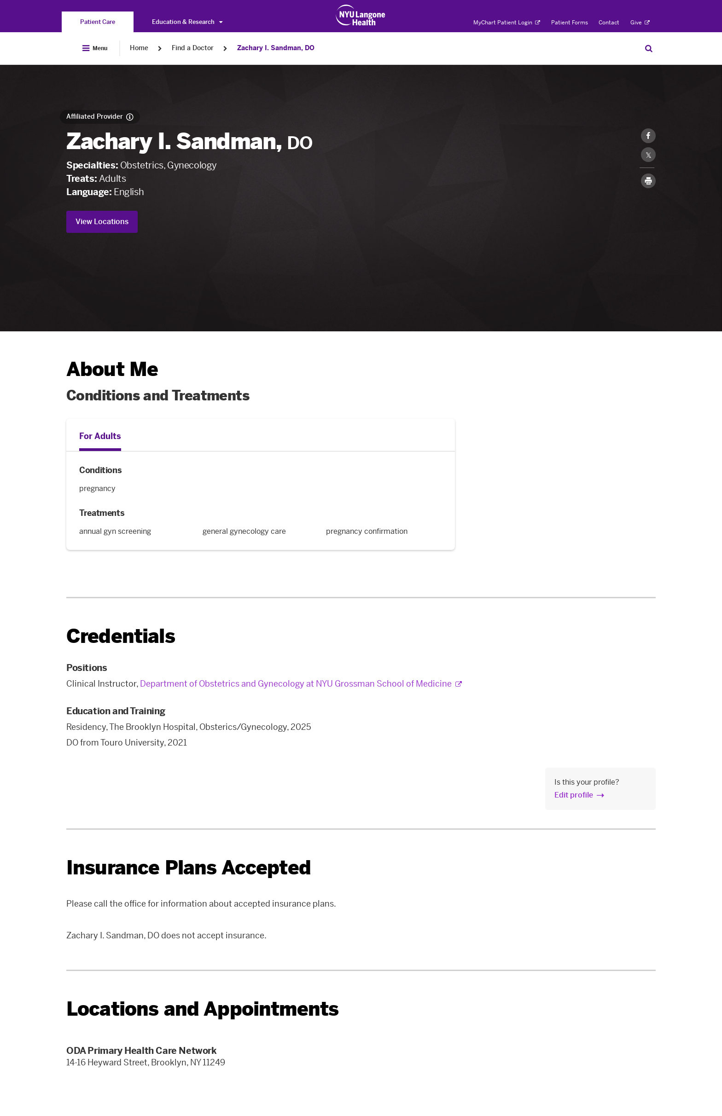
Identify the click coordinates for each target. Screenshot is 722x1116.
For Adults (100, 436)
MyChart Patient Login (506, 22)
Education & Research (187, 21)
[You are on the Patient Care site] (97, 22)
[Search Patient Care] (648, 48)
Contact (609, 22)
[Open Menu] (95, 48)
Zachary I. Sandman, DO (275, 48)
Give (640, 22)
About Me (112, 369)
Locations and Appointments (202, 1009)
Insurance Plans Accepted (188, 867)
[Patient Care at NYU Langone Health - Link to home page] (360, 15)
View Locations (102, 221)
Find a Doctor (193, 48)
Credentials (120, 636)
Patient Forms (569, 22)
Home (139, 48)
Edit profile (573, 795)
